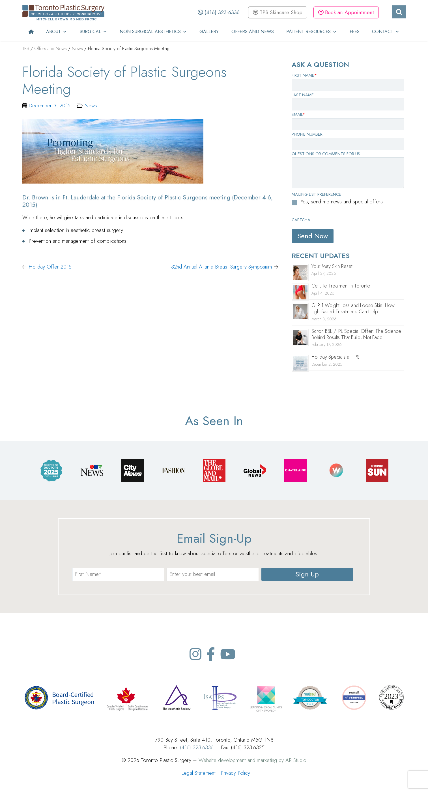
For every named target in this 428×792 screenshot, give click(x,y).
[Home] (31, 32)
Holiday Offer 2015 (50, 267)
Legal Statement (198, 773)
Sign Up (307, 574)
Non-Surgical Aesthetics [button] (153, 32)
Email (298, 114)
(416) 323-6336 (219, 12)
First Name (304, 75)
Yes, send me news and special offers (342, 201)
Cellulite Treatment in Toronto (340, 285)
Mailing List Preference (316, 194)
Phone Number (307, 134)
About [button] (56, 32)
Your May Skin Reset (331, 266)
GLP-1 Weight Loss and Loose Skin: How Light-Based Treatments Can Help (353, 308)
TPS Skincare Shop (277, 12)
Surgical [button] (93, 32)
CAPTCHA (301, 220)
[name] (118, 574)
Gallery (209, 31)
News (90, 105)
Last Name (303, 95)
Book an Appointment (346, 12)
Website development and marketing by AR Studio (252, 760)
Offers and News (252, 31)
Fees (355, 31)
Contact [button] (385, 32)
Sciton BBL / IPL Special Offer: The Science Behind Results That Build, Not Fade (356, 334)
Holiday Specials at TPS (335, 357)
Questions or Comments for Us (326, 154)
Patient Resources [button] (311, 32)
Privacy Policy (235, 773)
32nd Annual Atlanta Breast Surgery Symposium (221, 267)
